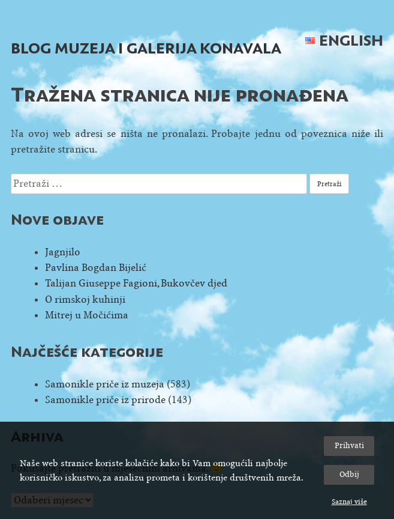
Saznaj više (349, 501)
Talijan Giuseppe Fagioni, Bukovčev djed (136, 283)
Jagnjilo (62, 252)
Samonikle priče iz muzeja (104, 384)
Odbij (349, 474)
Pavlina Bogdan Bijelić (95, 267)
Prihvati (349, 445)
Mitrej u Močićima (86, 315)
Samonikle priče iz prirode (105, 399)
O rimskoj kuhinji (85, 299)
